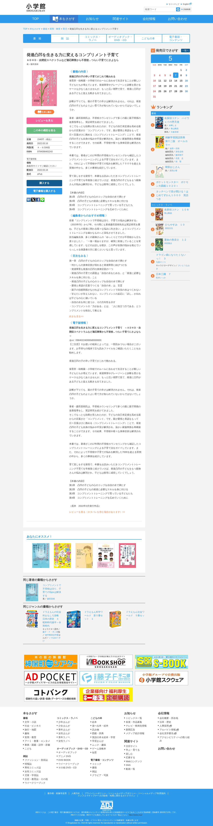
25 (159, 91)
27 (170, 91)
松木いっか (161, 278)
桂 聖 (178, 161)
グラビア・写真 (100, 775)
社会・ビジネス (33, 725)
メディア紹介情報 (135, 733)
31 (154, 96)
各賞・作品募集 (134, 722)
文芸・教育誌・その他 (36, 779)
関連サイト (131, 741)
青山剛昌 (175, 128)
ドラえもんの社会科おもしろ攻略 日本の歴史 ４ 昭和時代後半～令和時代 (52, 619)
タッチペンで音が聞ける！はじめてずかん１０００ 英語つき (172, 195)
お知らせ (130, 713)
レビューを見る (44, 120)
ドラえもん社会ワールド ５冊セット (135, 615)
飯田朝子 (179, 155)
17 (154, 86)
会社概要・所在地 (169, 718)
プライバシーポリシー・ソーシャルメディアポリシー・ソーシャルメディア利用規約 (125, 793)
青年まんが (64, 729)
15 (181, 80)
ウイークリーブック (35, 782)
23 (186, 86)
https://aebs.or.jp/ (135, 815)
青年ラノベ (64, 737)
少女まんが (64, 725)
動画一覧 (130, 769)
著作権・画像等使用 (57, 793)
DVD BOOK (64, 760)
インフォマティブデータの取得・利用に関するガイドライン (106, 795)
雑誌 (25, 756)
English (187, 4)
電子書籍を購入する (44, 191)
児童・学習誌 (32, 775)
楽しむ (129, 753)
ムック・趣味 (99, 745)
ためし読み (44, 112)
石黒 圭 (179, 158)
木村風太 (168, 243)
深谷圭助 (179, 152)
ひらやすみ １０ (175, 224)
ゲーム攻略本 (99, 748)
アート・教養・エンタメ (37, 741)
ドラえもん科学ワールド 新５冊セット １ (93, 615)
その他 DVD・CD (67, 767)
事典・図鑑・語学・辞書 (37, 745)
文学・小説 (30, 722)
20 (170, 86)
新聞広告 (130, 729)
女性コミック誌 (33, 771)
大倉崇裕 (175, 132)
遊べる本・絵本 (100, 725)
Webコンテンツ (134, 761)
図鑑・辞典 (98, 733)
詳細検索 (186, 9)
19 (165, 86)
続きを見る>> (76, 316)
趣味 (27, 733)
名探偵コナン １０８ (176, 209)
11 (159, 80)
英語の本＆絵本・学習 (103, 737)
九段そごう (161, 262)
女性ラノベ (64, 741)
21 (175, 86)
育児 (65, 29)
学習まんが (99, 741)
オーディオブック (67, 752)
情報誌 (28, 764)
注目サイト (131, 746)
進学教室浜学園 (52, 635)
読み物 (95, 729)
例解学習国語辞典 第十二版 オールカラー (176, 141)
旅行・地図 (30, 729)
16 (186, 80)
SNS (128, 765)
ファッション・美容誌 (36, 760)
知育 (94, 752)
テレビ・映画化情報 (136, 725)
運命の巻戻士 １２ (175, 239)
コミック (96, 764)
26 (165, 91)
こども (28, 748)
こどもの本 (96, 718)
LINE (42, 200)
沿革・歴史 (165, 722)
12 (165, 80)
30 (186, 91)
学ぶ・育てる (133, 750)
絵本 (94, 722)
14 (175, 80)
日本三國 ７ (163, 274)
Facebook (38, 200)
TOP (25, 29)
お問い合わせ (166, 748)
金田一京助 (174, 148)
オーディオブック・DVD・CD (72, 748)
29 (181, 91)
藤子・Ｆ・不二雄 (50, 632)
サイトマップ (174, 4)
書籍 (45, 29)
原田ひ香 (173, 170)
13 (170, 80)
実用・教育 (55, 29)
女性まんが (64, 733)
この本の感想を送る (44, 130)
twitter (33, 200)
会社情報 (163, 713)
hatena (29, 200)
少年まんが (64, 722)
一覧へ (185, 50)
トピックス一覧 (134, 718)
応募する (130, 757)
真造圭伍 (169, 228)
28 (175, 91)
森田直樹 (34, 64)
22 (181, 86)
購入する (44, 183)
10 (154, 80)
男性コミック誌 (33, 767)
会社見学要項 (166, 733)
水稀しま (173, 125)
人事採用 (164, 725)
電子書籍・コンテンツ (102, 760)
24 (154, 91)
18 (159, 86)
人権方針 (75, 793)
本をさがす (35, 29)
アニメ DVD (64, 756)
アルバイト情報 (168, 729)
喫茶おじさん (172, 167)
